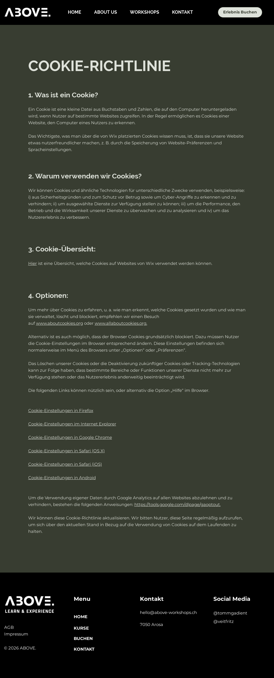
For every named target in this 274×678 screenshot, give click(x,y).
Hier (32, 263)
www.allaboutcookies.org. (121, 323)
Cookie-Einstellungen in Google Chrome (70, 437)
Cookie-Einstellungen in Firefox (60, 410)
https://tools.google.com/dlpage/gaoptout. (177, 504)
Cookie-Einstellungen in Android (62, 477)
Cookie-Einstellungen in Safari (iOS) (65, 464)
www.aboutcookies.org (59, 323)
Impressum (16, 634)
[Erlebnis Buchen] (240, 12)
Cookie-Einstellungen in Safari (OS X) (66, 450)
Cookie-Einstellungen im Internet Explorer (72, 424)
